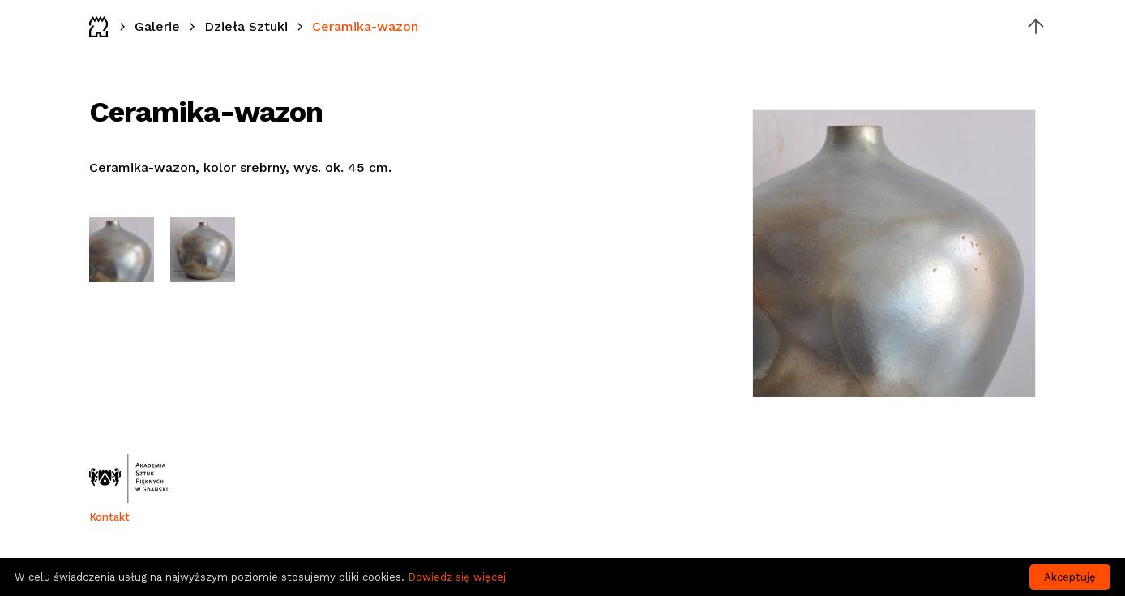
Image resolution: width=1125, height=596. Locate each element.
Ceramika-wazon (365, 26)
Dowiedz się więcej (457, 577)
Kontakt (109, 517)
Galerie (157, 26)
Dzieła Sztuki (246, 26)
